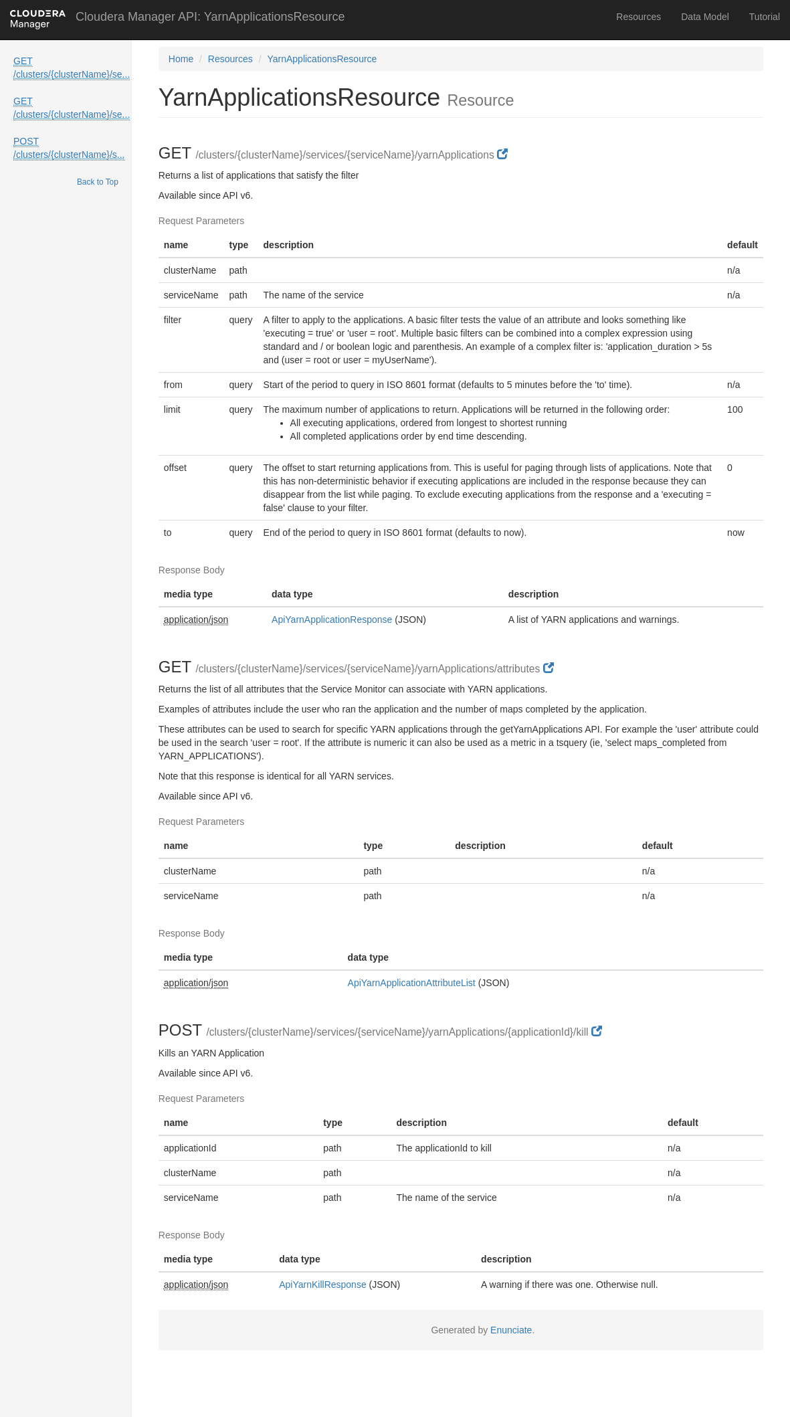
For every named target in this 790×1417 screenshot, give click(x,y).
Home (181, 59)
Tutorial (764, 16)
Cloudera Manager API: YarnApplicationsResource (210, 16)
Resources (638, 16)
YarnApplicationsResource (322, 59)
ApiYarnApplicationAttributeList (412, 982)
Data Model (705, 16)
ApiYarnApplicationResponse (332, 619)
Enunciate (511, 1330)
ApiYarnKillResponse (322, 1284)
